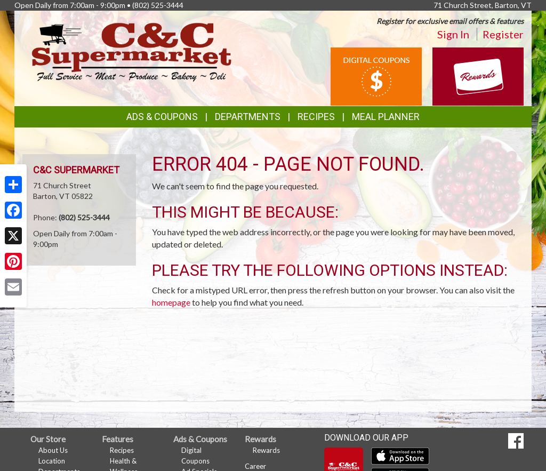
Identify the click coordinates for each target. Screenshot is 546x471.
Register (503, 34)
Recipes (316, 116)
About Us (53, 450)
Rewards (266, 450)
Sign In (453, 34)
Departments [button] (247, 116)
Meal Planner (386, 116)
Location (51, 461)
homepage (171, 302)
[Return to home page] (131, 50)
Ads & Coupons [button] (162, 116)
